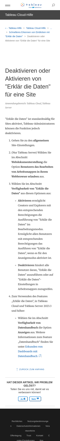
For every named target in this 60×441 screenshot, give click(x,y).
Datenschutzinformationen (28, 426)
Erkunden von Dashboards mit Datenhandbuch (30, 351)
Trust (29, 435)
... (51, 28)
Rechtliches (17, 421)
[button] (7, 5)
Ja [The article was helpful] (22, 399)
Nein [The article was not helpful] (35, 399)
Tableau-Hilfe (13, 28)
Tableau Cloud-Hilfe (36, 28)
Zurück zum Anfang (30, 369)
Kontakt (39, 435)
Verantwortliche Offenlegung (30, 431)
